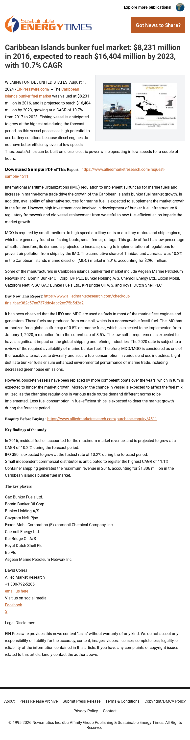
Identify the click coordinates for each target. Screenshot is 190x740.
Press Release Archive (39, 701)
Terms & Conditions (122, 701)
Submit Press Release (81, 701)
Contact (110, 711)
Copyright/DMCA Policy (165, 701)
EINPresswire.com (32, 89)
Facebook (13, 605)
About (9, 701)
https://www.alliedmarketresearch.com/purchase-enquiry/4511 (102, 419)
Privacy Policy (85, 711)
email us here (16, 591)
